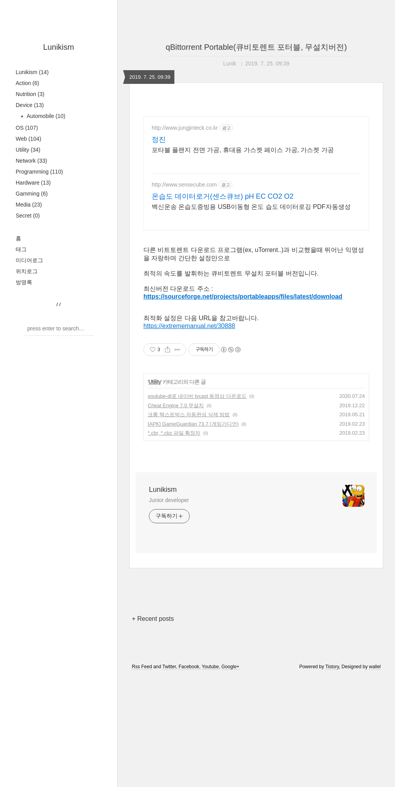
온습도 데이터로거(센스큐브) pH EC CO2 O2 (223, 196)
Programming (39, 172)
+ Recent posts (153, 728)
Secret (28, 215)
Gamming (32, 193)
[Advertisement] (256, 293)
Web (28, 139)
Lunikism (58, 47)
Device (30, 105)
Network (31, 161)
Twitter (169, 776)
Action (27, 83)
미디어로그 (29, 260)
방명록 (24, 282)
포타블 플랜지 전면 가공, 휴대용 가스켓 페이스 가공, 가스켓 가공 (243, 150)
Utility (28, 150)
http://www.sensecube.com (184, 184)
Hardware (33, 183)
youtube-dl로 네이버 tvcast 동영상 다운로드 (197, 506)
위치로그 (27, 271)
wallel (375, 776)
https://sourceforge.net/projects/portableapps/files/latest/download (242, 406)
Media (29, 204)
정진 (159, 139)
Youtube (210, 776)
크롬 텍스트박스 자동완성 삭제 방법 (189, 524)
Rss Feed (142, 776)
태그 (21, 249)
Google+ (230, 776)
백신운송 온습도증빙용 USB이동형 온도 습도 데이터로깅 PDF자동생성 (251, 206)
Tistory (332, 776)
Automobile (45, 116)
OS (27, 128)
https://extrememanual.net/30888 (189, 435)
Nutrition (30, 94)
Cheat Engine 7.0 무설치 (176, 515)
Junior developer (169, 610)
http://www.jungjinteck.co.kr (185, 128)
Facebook (189, 776)
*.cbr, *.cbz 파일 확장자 (174, 543)
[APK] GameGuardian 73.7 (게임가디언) (193, 534)
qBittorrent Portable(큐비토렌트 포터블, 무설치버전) (256, 47)
